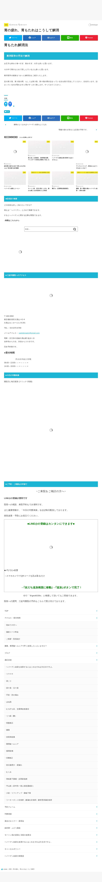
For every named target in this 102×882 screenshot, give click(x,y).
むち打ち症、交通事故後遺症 (17, 709)
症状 (6, 25)
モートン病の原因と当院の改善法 (18, 835)
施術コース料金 (12, 632)
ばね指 (9, 702)
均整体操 (8, 814)
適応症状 (8, 660)
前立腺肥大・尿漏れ (14, 765)
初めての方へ (11, 625)
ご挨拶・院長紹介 (13, 639)
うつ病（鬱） (11, 716)
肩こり (9, 681)
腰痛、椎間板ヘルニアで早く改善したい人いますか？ (26, 646)
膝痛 (8, 730)
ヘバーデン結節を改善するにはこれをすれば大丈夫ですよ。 (30, 667)
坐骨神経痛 (10, 737)
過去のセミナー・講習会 (14, 821)
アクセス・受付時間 (13, 618)
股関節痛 (9, 751)
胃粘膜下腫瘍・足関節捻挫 (16, 779)
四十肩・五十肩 (12, 688)
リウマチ (9, 674)
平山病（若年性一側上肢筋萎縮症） (20, 786)
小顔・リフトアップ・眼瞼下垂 (18, 793)
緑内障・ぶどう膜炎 (13, 828)
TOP (6, 611)
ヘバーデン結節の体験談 (14, 856)
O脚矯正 (9, 758)
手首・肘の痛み (12, 695)
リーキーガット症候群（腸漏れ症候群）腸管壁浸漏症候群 (29, 800)
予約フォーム (10, 807)
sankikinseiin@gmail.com (29, 333)
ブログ (7, 653)
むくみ (9, 772)
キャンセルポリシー (13, 849)
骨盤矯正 (9, 723)
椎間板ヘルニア (12, 744)
